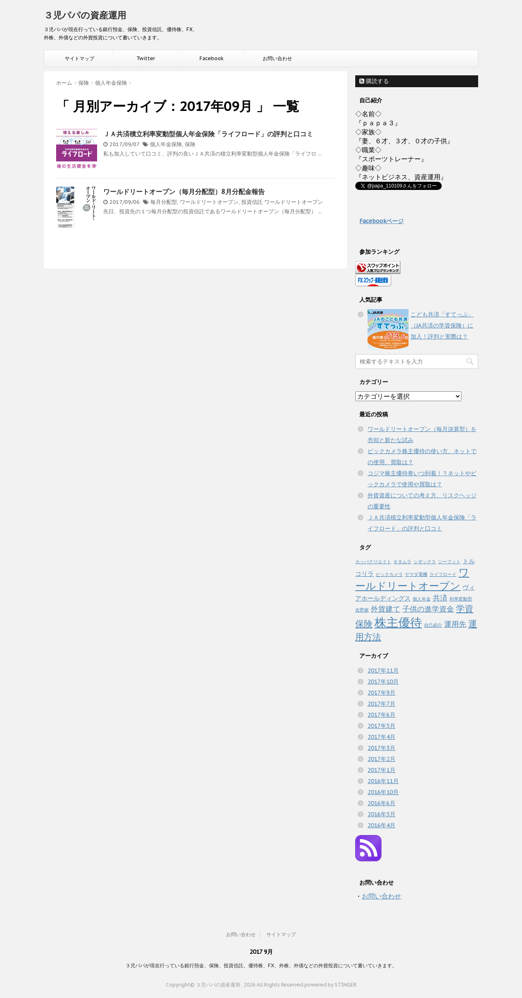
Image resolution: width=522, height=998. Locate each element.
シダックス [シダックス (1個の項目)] (424, 561)
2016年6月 (381, 803)
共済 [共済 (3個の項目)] (440, 598)
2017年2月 (381, 759)
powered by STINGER (330, 985)
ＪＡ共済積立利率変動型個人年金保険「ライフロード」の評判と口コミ (208, 134)
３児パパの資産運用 (85, 15)
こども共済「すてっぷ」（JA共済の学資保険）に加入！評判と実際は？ (442, 325)
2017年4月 (381, 737)
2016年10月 (383, 792)
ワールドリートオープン (209, 202)
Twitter (145, 58)
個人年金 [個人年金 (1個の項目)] (422, 599)
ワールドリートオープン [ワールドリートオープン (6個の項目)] (412, 579)
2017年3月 (381, 748)
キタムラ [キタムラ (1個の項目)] (402, 561)
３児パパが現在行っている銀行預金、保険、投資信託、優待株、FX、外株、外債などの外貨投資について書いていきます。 (261, 965)
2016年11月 (383, 781)
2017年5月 (381, 725)
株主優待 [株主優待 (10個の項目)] (398, 622)
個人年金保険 (166, 144)
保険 (190, 144)
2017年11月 (383, 670)
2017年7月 (381, 703)
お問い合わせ (277, 58)
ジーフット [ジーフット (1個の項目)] (449, 561)
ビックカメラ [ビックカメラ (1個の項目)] (389, 574)
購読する (374, 81)
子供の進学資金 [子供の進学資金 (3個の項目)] (428, 609)
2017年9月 (381, 692)
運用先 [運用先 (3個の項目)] (455, 624)
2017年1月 (381, 770)
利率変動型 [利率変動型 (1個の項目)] (460, 599)
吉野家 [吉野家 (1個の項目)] (362, 610)
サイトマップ (79, 58)
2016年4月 (381, 825)
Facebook (212, 58)
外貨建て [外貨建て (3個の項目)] (385, 609)
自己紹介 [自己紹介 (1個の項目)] (433, 625)
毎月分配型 (163, 202)
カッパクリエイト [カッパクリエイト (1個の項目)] (373, 561)
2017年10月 (383, 681)
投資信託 (252, 202)
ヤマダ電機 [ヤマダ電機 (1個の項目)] (416, 574)
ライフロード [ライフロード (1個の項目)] (442, 574)
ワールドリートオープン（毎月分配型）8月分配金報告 (184, 191)
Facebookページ (381, 221)
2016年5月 (381, 814)
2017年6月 (381, 714)
